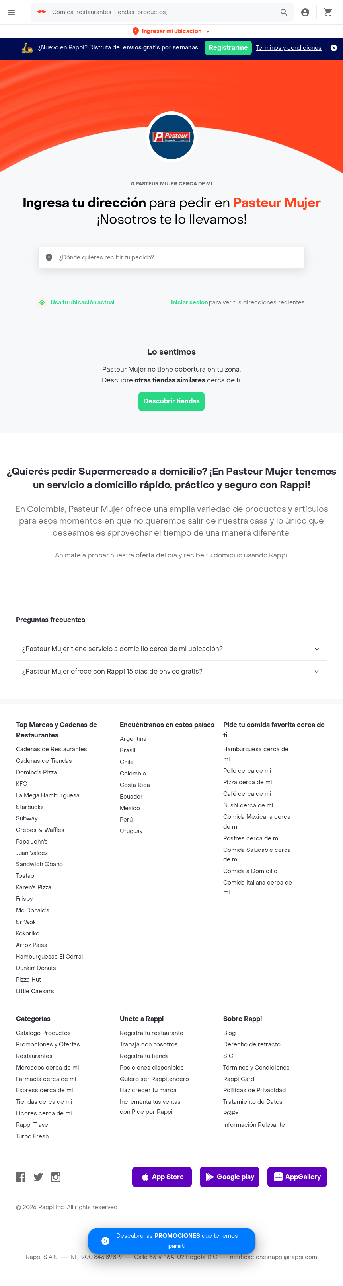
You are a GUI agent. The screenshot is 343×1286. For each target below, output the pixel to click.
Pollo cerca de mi (247, 771)
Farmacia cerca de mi (46, 1079)
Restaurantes (34, 1056)
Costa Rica (135, 785)
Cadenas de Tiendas (44, 761)
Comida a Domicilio (250, 871)
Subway (26, 818)
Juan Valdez (32, 853)
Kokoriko (27, 933)
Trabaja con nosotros (149, 1044)
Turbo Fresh (32, 1136)
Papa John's (32, 842)
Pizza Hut (28, 980)
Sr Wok (26, 922)
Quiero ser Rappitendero (154, 1079)
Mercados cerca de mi (47, 1068)
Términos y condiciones (289, 48)
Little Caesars (35, 991)
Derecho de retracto (252, 1044)
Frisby (24, 899)
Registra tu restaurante (151, 1033)
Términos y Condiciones (256, 1068)
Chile (127, 762)
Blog (229, 1033)
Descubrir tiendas (171, 401)
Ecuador (131, 797)
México (130, 808)
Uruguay (131, 831)
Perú (126, 820)
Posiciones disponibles (152, 1068)
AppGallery (297, 1177)
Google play (229, 1177)
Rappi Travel (32, 1125)
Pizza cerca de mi (247, 782)
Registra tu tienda (144, 1056)
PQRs (231, 1113)
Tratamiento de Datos (253, 1102)
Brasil (127, 750)
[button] (171, 31)
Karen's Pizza (33, 887)
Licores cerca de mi (44, 1113)
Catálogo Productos (43, 1033)
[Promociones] (171, 1239)
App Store (162, 1177)
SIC (228, 1056)
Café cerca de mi (247, 794)
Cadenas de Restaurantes (51, 749)
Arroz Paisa (31, 945)
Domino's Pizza (36, 772)
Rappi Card (238, 1079)
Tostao (25, 876)
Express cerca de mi (44, 1090)
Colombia (133, 773)
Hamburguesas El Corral (49, 957)
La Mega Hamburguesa (48, 795)
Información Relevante (254, 1125)
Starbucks (30, 807)
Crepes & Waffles (40, 830)
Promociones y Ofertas (48, 1044)
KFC (21, 784)
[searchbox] (160, 12)
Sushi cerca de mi (248, 805)
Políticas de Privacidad (254, 1090)
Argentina (133, 739)
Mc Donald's (32, 910)
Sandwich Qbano (39, 864)
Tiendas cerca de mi (44, 1102)
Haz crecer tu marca (148, 1090)
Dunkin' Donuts (36, 968)
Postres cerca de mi (251, 838)
